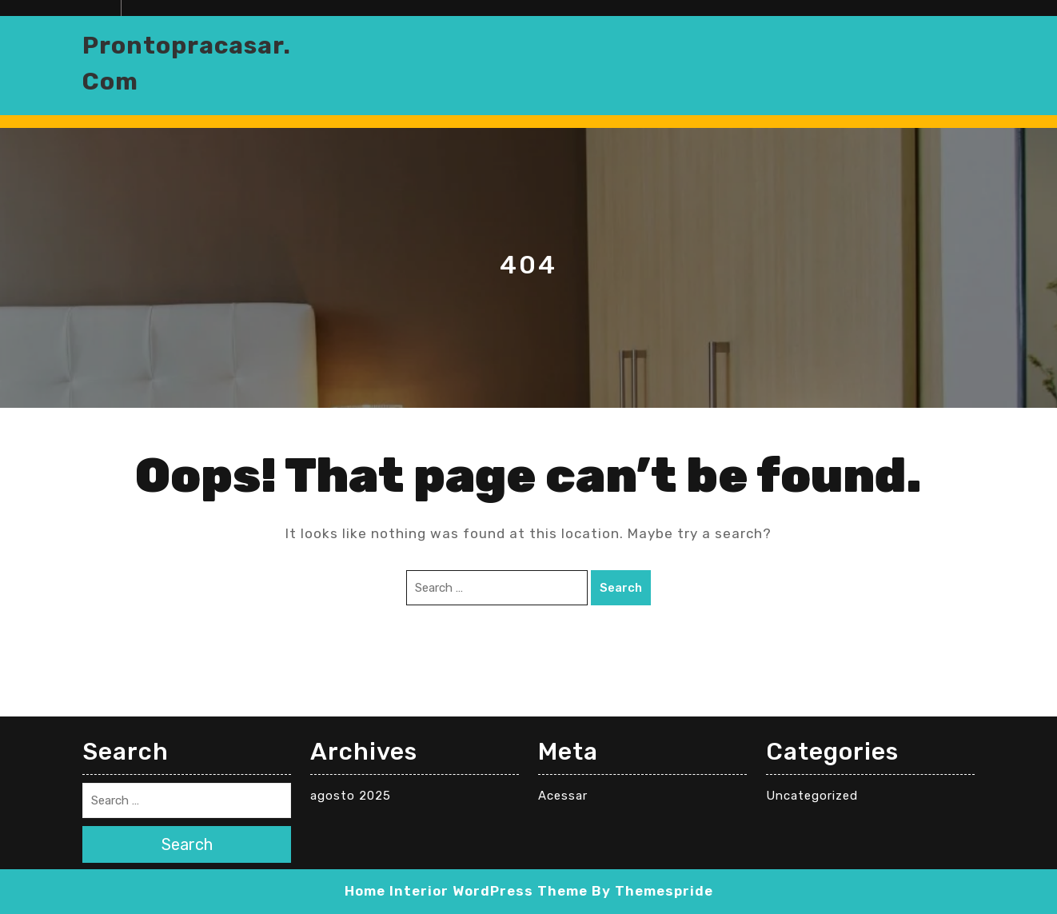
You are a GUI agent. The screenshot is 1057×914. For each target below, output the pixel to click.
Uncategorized (812, 795)
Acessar (563, 795)
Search (621, 588)
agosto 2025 (350, 795)
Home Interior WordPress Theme (466, 891)
